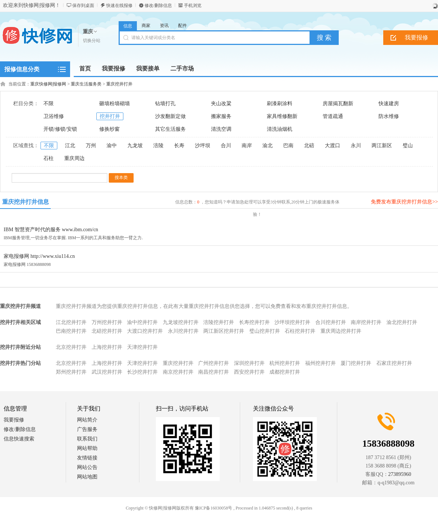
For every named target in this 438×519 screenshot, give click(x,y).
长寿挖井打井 (254, 322)
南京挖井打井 (178, 372)
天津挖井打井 (142, 347)
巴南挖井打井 (71, 331)
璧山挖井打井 (264, 331)
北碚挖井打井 (107, 331)
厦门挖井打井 (356, 363)
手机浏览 (192, 5)
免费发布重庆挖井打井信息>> (404, 202)
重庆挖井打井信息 (25, 202)
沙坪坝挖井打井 (292, 322)
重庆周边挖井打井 (340, 331)
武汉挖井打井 (107, 372)
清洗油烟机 (279, 129)
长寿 (179, 145)
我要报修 (14, 420)
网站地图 (87, 477)
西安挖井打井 (249, 372)
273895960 (399, 474)
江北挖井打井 (71, 322)
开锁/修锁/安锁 (60, 129)
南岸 (247, 145)
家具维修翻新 (282, 116)
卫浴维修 (53, 116)
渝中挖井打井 (142, 322)
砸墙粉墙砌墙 (114, 103)
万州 (91, 145)
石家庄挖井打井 (394, 363)
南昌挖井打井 (213, 372)
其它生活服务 (170, 129)
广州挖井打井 (213, 363)
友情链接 (87, 458)
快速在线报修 (119, 5)
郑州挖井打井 (71, 372)
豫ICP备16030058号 (214, 508)
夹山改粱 (221, 103)
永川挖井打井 (183, 331)
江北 (70, 145)
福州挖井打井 (320, 363)
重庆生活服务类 (86, 84)
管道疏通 (333, 116)
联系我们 (87, 439)
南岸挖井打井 (366, 322)
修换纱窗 (109, 129)
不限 (48, 103)
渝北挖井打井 (402, 322)
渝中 (112, 145)
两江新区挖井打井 (223, 331)
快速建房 (389, 103)
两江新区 (382, 145)
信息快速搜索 (19, 439)
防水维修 (389, 116)
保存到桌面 (83, 5)
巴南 (288, 145)
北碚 (309, 145)
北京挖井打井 (71, 347)
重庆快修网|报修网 (48, 84)
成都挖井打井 (284, 372)
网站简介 (87, 420)
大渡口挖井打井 (145, 331)
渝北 (267, 145)
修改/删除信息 (158, 5)
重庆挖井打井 (119, 84)
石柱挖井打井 (300, 331)
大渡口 (332, 145)
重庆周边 (74, 158)
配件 (182, 25)
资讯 (164, 25)
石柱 (48, 158)
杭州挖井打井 (284, 363)
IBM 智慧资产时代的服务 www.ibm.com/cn (51, 229)
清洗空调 (221, 129)
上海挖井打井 (107, 347)
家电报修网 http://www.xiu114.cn (39, 256)
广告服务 (87, 429)
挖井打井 (110, 116)
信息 (127, 25)
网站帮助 (87, 448)
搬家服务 (221, 116)
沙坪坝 (202, 145)
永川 (356, 145)
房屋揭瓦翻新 (338, 103)
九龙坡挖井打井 (181, 322)
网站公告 (87, 467)
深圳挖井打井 (249, 363)
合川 (226, 145)
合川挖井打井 (330, 322)
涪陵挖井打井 (218, 322)
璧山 (408, 145)
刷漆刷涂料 (279, 103)
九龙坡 (135, 145)
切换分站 (91, 40)
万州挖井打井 (107, 322)
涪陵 (158, 145)
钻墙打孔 (165, 103)
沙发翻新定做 (170, 116)
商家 (146, 25)
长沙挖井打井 (142, 372)
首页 (85, 68)
